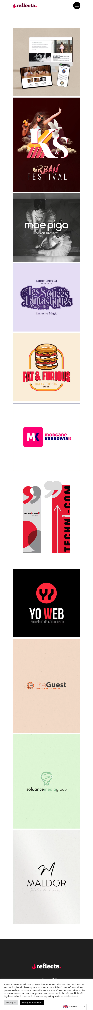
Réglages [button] (11, 1002)
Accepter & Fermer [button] (32, 1002)
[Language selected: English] (74, 1007)
